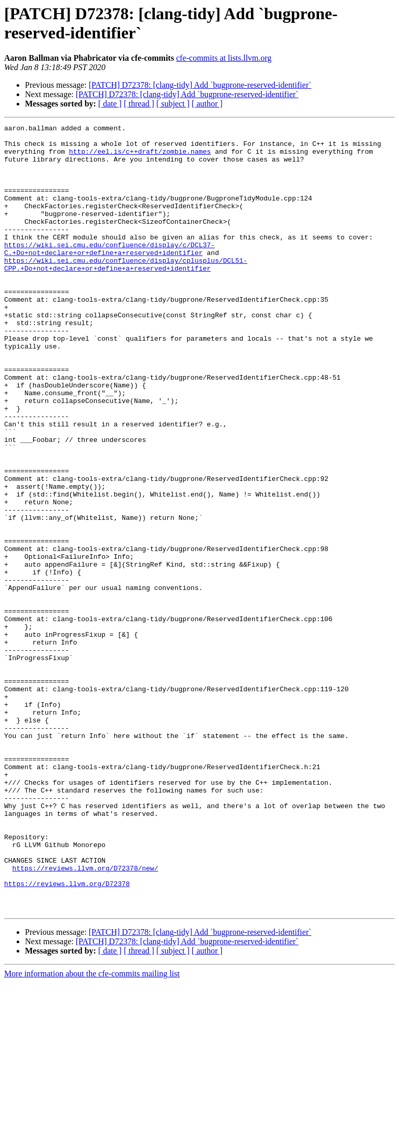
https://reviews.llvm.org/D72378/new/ (85, 1017)
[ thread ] (139, 103)
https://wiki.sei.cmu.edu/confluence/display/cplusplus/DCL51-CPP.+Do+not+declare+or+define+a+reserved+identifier (125, 293)
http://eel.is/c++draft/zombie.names (140, 157)
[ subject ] (173, 103)
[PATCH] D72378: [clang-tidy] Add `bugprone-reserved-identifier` (200, 85)
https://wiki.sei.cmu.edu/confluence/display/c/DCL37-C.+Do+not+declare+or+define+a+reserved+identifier (109, 274)
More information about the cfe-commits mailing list (92, 1130)
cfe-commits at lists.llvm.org (224, 57)
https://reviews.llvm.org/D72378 (67, 1036)
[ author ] (207, 103)
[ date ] (110, 103)
